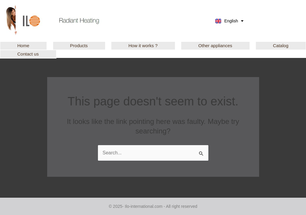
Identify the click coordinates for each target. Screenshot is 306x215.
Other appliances (215, 45)
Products (79, 45)
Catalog (280, 45)
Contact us (28, 53)
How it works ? (143, 45)
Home (23, 45)
